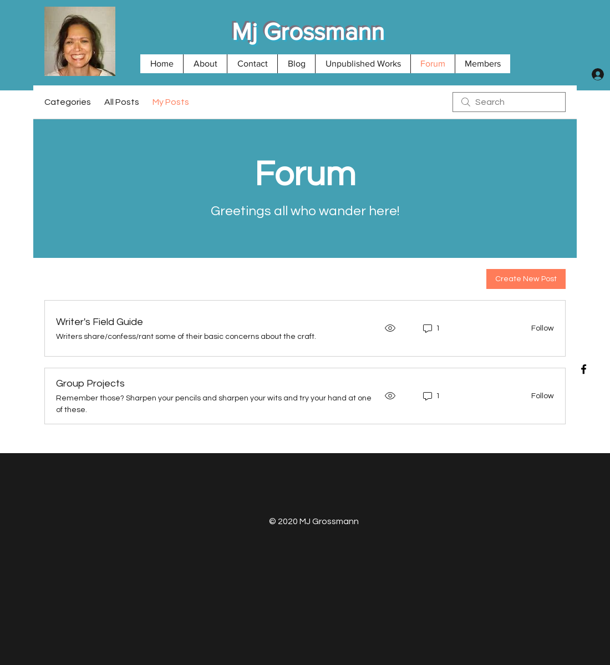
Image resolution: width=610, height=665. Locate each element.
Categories (67, 102)
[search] (509, 102)
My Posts (170, 102)
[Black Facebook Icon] (583, 369)
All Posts (121, 102)
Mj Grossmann (308, 31)
